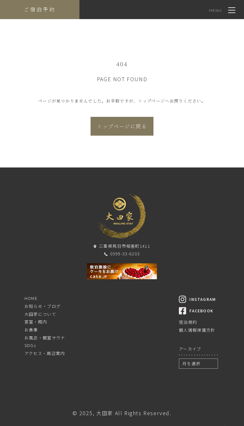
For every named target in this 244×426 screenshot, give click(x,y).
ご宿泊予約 (40, 9)
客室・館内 (35, 322)
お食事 (31, 330)
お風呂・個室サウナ (44, 338)
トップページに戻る (122, 126)
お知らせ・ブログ (42, 306)
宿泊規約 (188, 322)
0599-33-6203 (122, 254)
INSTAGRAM (197, 299)
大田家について (40, 314)
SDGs (30, 345)
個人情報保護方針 (197, 330)
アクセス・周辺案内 (44, 353)
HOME (30, 298)
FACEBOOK (196, 310)
